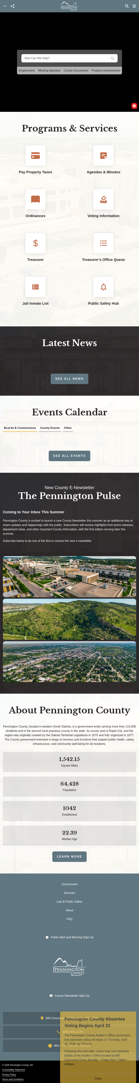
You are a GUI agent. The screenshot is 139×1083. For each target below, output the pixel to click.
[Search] (110, 58)
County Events (50, 428)
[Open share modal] (12, 6)
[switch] (134, 106)
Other (68, 428)
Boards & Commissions (20, 428)
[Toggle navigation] (4, 6)
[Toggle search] (126, 6)
